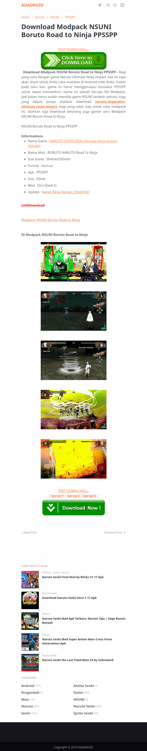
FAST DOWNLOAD (73, 49)
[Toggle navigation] (122, 5)
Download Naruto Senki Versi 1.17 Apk (69, 598)
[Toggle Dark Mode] (108, 4)
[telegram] (99, 5)
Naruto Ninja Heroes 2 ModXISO (65, 192)
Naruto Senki (49, 593)
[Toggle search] (115, 5)
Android (47, 572)
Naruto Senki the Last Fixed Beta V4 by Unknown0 (78, 660)
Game (56, 572)
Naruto (65, 572)
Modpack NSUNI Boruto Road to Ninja (50, 220)
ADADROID (32, 5)
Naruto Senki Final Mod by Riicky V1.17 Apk (73, 577)
